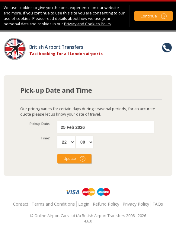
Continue (148, 16)
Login (83, 204)
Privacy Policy (136, 204)
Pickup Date (39, 123)
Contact (20, 204)
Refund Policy (106, 204)
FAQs (157, 204)
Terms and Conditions (53, 204)
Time (44, 138)
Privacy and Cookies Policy (87, 23)
